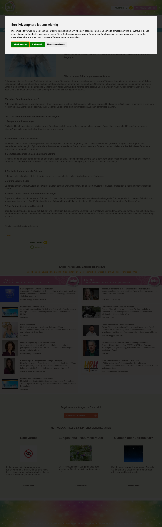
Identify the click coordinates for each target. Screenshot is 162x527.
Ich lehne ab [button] (37, 44)
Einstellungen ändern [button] (56, 44)
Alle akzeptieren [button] (20, 44)
